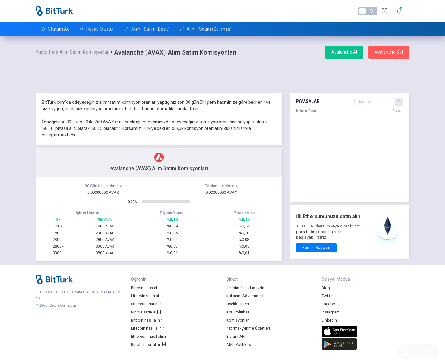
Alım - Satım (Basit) (147, 29)
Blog (326, 287)
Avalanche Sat (389, 52)
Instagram (331, 312)
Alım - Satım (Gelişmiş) (205, 29)
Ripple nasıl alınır (146, 344)
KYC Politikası (238, 312)
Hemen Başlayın (316, 248)
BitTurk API (235, 336)
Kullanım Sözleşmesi (245, 296)
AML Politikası (239, 344)
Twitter (328, 296)
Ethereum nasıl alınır (148, 336)
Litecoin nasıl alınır (147, 328)
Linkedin (329, 320)
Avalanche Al (344, 52)
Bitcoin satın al (144, 287)
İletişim (232, 287)
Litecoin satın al (145, 296)
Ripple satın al (143, 312)
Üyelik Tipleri (237, 304)
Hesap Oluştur (96, 29)
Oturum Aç (55, 29)
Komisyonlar (237, 320)
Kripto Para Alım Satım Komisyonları (72, 52)
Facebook (331, 304)
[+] (159, 312)
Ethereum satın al (146, 304)
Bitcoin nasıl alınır (146, 320)
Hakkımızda (253, 287)
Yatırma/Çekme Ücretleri (248, 328)
